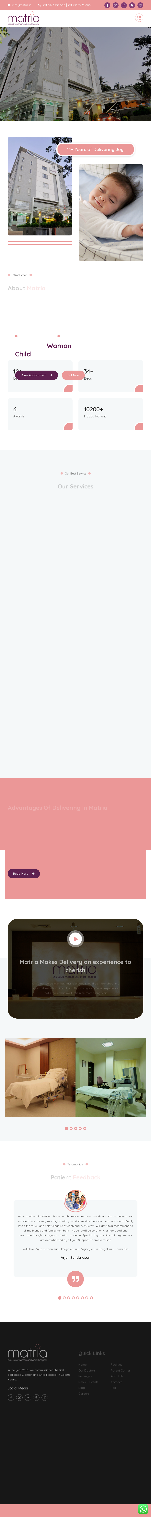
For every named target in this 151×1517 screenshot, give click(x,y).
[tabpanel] (75, 65)
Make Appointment (36, 375)
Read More (23, 873)
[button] (66, 1128)
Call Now (73, 375)
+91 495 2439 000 (79, 5)
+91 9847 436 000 (51, 5)
